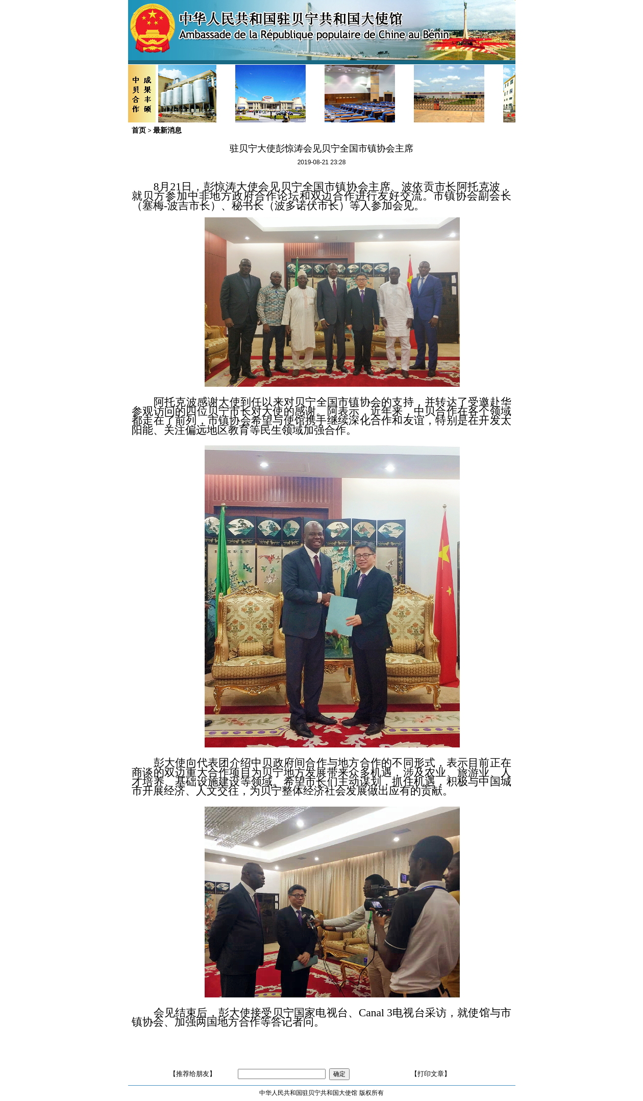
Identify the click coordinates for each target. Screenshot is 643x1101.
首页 (139, 130)
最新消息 (167, 130)
